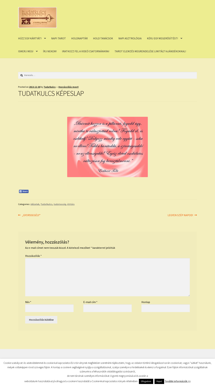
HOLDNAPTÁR (79, 38)
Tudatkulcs (50, 86)
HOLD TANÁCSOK (103, 38)
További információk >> (178, 381)
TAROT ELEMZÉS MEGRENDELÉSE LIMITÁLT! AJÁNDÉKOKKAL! (150, 51)
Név (28, 302)
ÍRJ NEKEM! (50, 51)
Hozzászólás (33, 255)
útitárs (71, 204)
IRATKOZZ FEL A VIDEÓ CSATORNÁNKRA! (85, 51)
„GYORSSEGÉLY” (31, 215)
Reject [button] (159, 381)
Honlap (145, 302)
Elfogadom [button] (146, 381)
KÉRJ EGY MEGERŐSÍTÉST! (162, 38)
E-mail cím (90, 302)
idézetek (34, 204)
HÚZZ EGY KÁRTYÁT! (29, 38)
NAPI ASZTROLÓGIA (130, 38)
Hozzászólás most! (68, 86)
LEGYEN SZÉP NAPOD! (180, 215)
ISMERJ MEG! (25, 51)
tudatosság (60, 204)
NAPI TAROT (58, 38)
